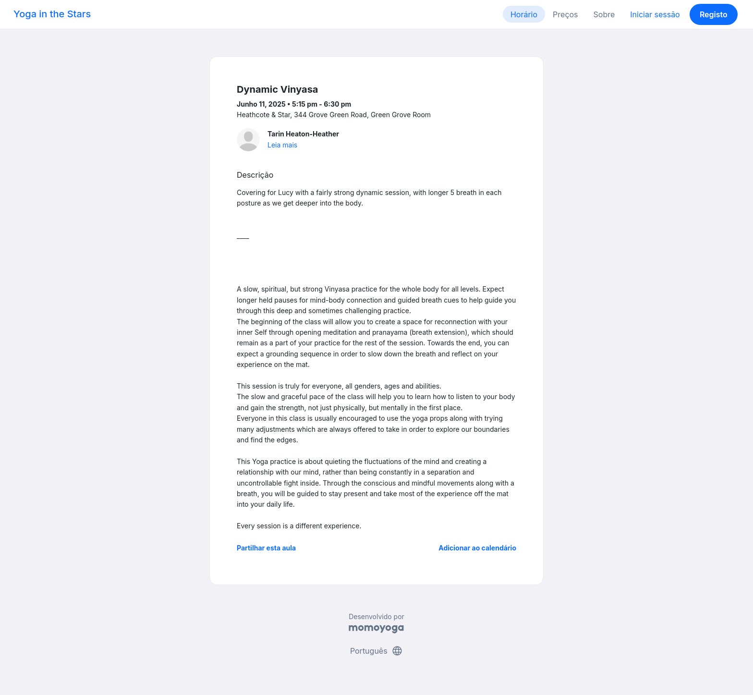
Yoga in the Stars (52, 14)
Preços (565, 14)
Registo (714, 14)
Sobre (604, 14)
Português (376, 651)
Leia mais (282, 145)
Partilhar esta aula (266, 548)
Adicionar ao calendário (477, 548)
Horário (523, 14)
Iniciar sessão (655, 14)
